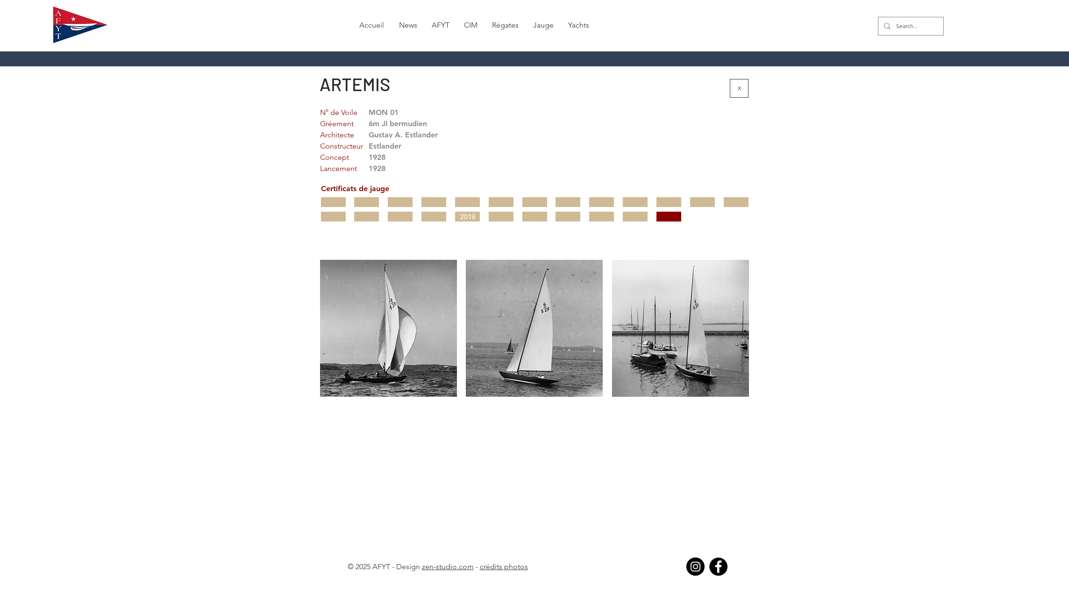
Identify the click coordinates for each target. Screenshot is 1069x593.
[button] (408, 25)
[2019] (467, 216)
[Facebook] (718, 566)
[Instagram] (695, 566)
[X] (739, 88)
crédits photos (504, 566)
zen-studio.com (448, 566)
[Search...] (910, 26)
